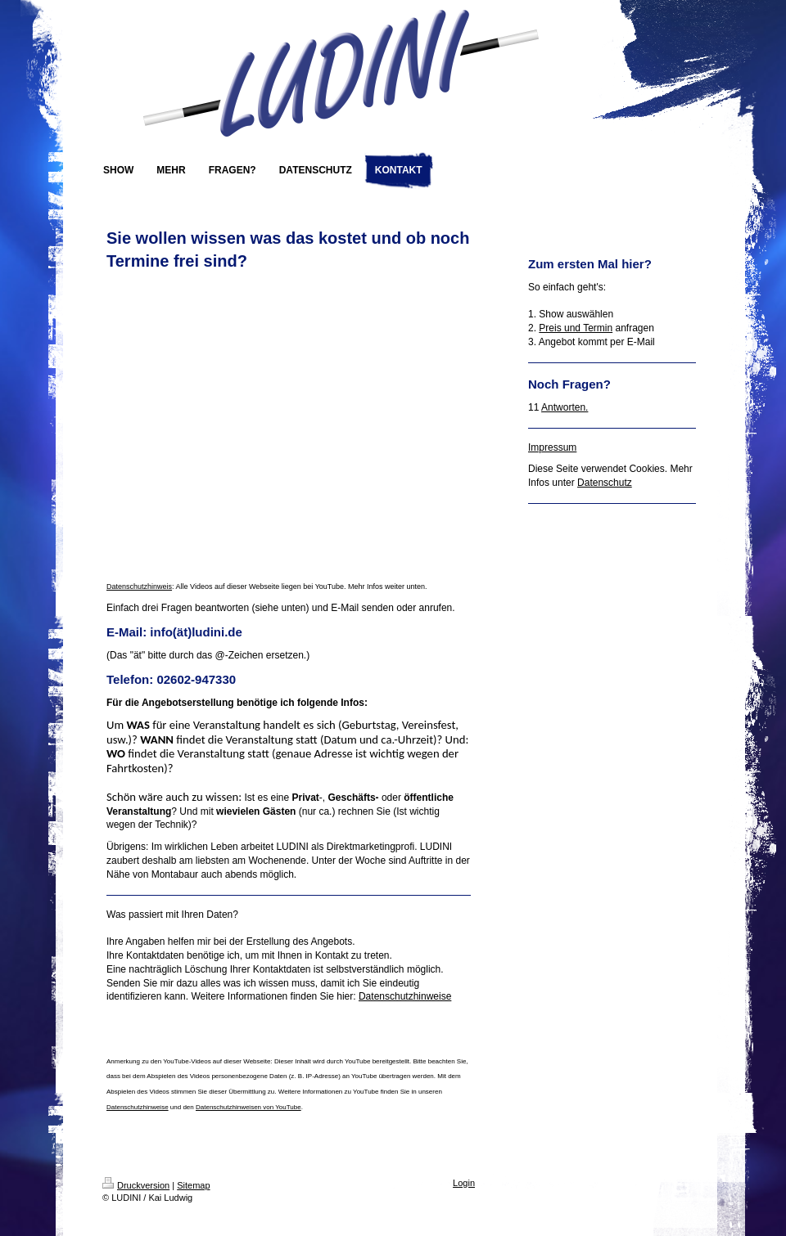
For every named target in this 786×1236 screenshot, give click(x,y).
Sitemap (193, 1185)
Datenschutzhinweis (139, 586)
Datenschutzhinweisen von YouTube (248, 1107)
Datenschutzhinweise (405, 996)
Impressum (552, 447)
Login (464, 1183)
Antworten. (564, 407)
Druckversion (135, 1185)
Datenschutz (604, 482)
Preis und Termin (575, 328)
